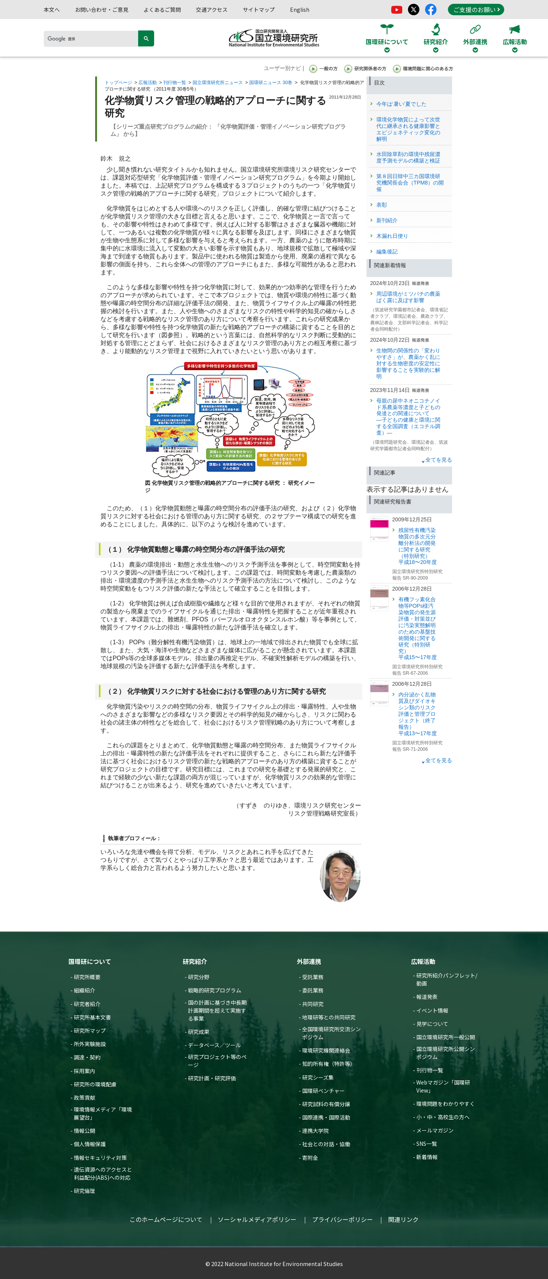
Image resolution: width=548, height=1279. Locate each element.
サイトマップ (259, 9)
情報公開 (84, 1130)
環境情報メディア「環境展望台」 (103, 1113)
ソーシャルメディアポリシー (257, 1219)
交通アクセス (212, 9)
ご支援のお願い (476, 9)
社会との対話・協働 (326, 1144)
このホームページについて (165, 1219)
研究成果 (198, 1031)
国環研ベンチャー (323, 1090)
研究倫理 (84, 1191)
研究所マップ (90, 1030)
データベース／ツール (214, 1045)
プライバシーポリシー (342, 1219)
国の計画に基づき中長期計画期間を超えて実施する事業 (217, 1010)
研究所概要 (87, 977)
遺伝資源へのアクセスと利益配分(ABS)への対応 (103, 1173)
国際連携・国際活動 (326, 1117)
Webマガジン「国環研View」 (443, 1086)
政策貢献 (84, 1097)
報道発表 (427, 996)
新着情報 (427, 1157)
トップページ (118, 82)
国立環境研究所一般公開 (445, 1037)
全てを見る (438, 460)
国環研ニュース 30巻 (270, 82)
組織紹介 (84, 990)
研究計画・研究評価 (212, 1078)
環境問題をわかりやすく (445, 1103)
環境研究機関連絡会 (326, 1050)
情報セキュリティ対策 (100, 1157)
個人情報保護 (90, 1144)
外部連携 (309, 961)
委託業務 (312, 990)
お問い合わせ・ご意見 (101, 9)
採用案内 (84, 1071)
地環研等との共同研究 (328, 1017)
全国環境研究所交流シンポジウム (331, 1033)
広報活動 (148, 82)
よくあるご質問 (162, 9)
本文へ (52, 9)
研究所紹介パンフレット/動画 (446, 979)
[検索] (93, 39)
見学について (432, 1023)
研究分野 (198, 977)
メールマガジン (435, 1130)
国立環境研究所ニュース (218, 82)
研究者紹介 (87, 1004)
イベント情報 (432, 1010)
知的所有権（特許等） (328, 1063)
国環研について (89, 961)
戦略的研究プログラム (214, 990)
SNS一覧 (426, 1143)
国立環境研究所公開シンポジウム (445, 1053)
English (299, 9)
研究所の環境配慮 (95, 1084)
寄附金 (310, 1157)
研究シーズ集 (318, 1077)
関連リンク (403, 1219)
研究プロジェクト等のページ (217, 1061)
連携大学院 (315, 1130)
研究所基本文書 (92, 1017)
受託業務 (312, 977)
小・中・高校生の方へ (443, 1117)
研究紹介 (195, 961)
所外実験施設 (90, 1044)
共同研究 (312, 1004)
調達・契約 (87, 1057)
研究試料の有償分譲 (326, 1104)
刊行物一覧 (174, 82)
